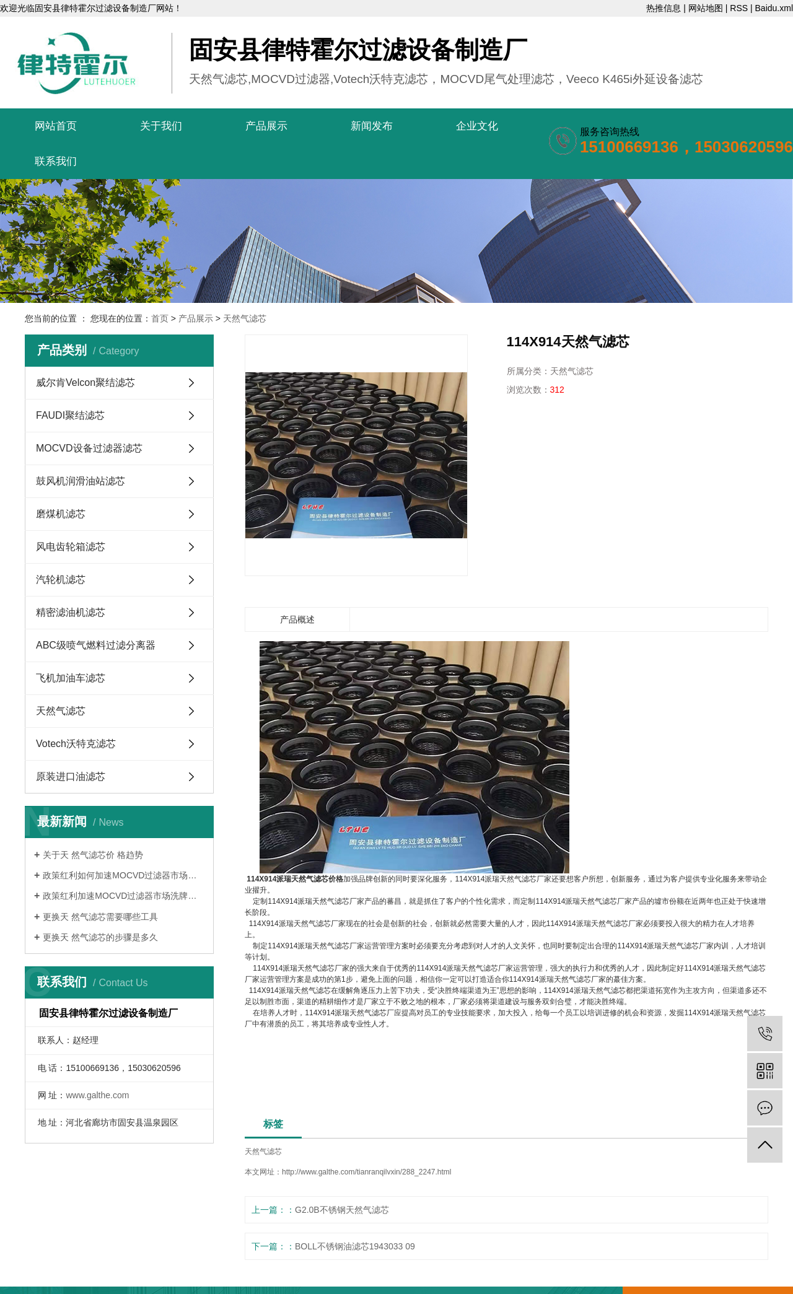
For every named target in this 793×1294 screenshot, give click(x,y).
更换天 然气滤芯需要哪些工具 (100, 917)
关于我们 (161, 126)
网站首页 (56, 126)
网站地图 (705, 8)
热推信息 (663, 8)
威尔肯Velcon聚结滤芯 (85, 382)
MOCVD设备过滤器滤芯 (89, 448)
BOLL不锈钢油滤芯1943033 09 (355, 1246)
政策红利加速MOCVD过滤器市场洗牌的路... (123, 896)
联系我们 (56, 161)
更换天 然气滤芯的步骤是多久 (100, 937)
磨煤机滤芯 (60, 514)
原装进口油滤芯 (70, 776)
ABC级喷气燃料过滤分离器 (96, 645)
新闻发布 (372, 126)
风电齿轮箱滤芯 (70, 546)
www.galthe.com (97, 1095)
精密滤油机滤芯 (70, 612)
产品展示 (266, 126)
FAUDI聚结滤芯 (70, 415)
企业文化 (477, 126)
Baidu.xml (774, 8)
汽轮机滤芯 (60, 579)
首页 (160, 318)
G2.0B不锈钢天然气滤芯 (342, 1210)
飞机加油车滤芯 (70, 678)
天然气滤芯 (244, 318)
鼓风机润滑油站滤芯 (80, 481)
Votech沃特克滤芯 (76, 743)
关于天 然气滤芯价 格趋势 (93, 855)
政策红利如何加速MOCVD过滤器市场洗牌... (123, 875)
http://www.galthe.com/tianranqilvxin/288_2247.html (367, 1172)
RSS (739, 8)
